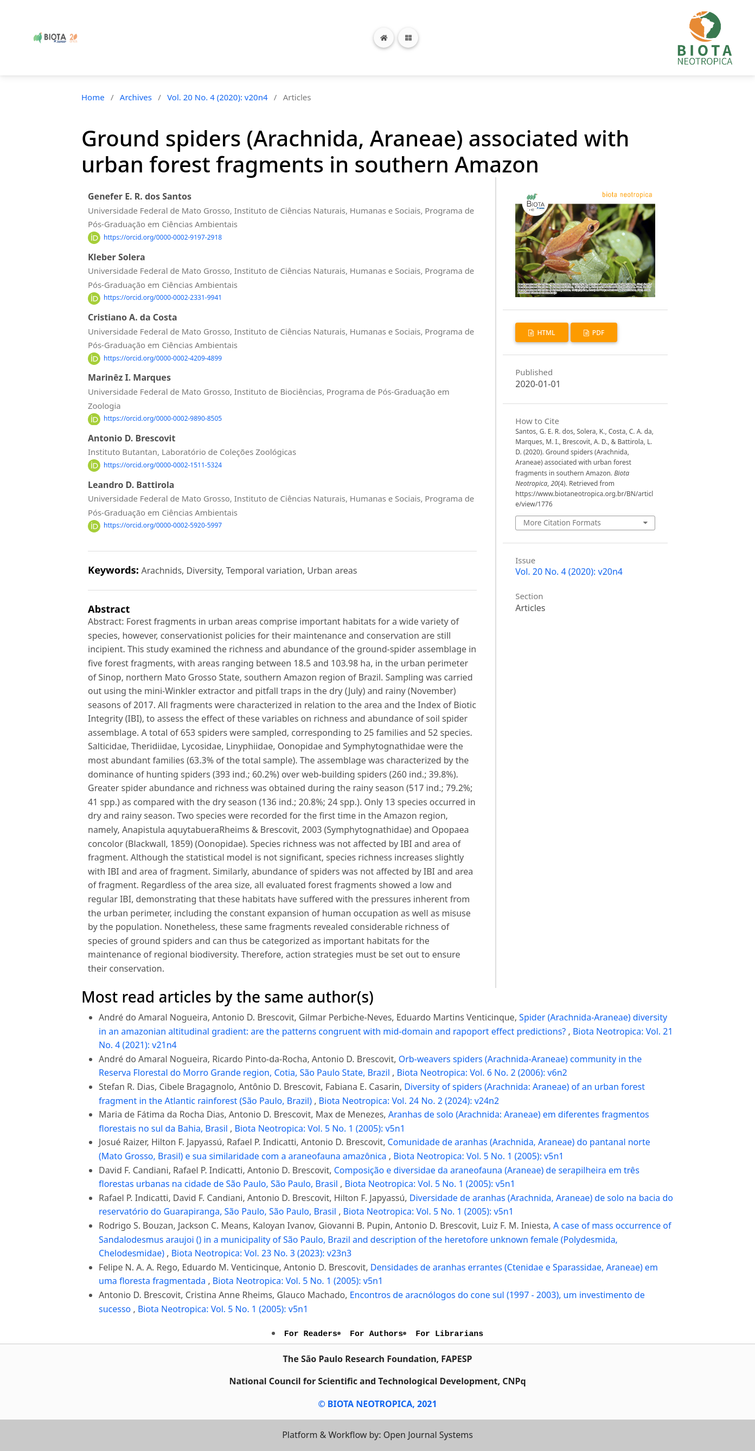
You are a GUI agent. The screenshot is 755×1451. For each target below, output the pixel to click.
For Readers (310, 1334)
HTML (545, 332)
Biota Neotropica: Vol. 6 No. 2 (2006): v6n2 (481, 1072)
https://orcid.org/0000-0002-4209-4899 (163, 358)
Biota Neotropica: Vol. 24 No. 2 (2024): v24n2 (409, 1101)
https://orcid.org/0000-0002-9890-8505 (163, 418)
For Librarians (449, 1334)
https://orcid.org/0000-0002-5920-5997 (163, 525)
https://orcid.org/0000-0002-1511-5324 (163, 465)
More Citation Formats (562, 522)
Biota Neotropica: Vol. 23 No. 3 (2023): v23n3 (261, 1253)
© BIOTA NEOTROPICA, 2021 (377, 1404)
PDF (598, 332)
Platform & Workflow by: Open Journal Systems (377, 1435)
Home (93, 97)
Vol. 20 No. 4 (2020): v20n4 (217, 97)
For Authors (376, 1334)
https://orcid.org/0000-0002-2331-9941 (163, 298)
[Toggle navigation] (408, 38)
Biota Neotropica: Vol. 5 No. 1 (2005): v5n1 (320, 1128)
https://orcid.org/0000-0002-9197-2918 (163, 237)
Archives (136, 97)
